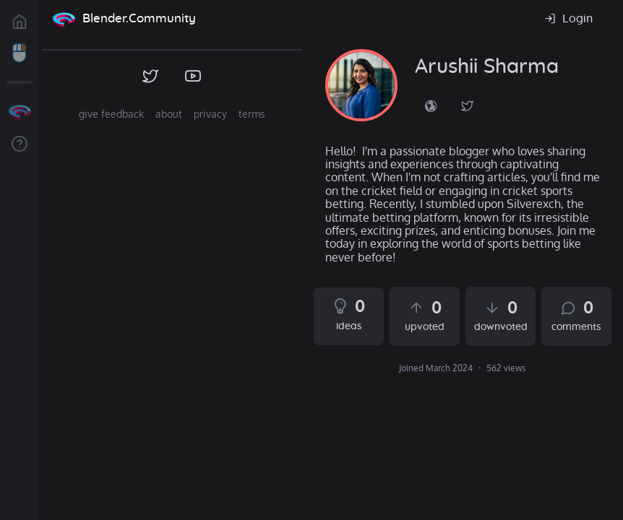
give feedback (111, 114)
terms (252, 114)
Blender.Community (139, 18)
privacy (210, 114)
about (168, 114)
